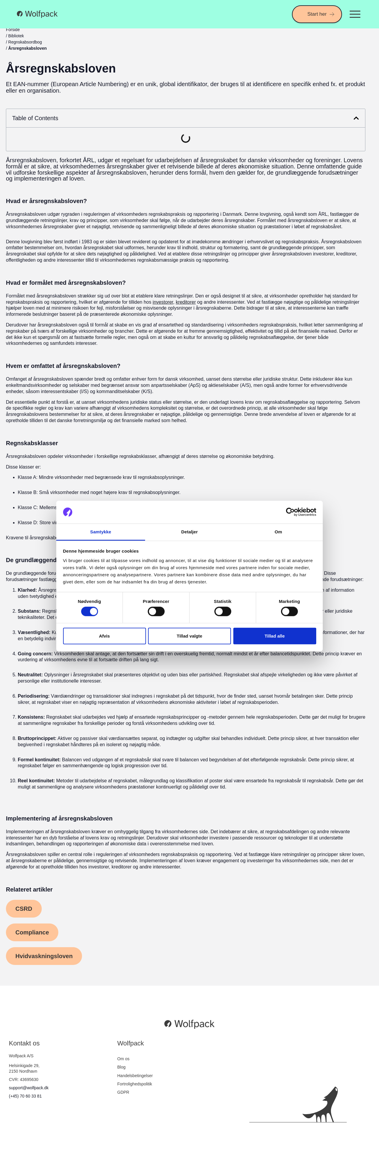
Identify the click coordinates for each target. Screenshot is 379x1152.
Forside (13, 29)
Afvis (104, 635)
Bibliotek (16, 35)
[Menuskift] (355, 14)
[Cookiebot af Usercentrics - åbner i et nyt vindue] (290, 512)
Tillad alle (274, 635)
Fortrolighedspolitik (134, 1084)
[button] (356, 118)
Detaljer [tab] (189, 531)
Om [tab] (278, 531)
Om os (123, 1058)
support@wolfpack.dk (29, 1087)
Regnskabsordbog (25, 42)
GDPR (123, 1092)
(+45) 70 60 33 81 (25, 1096)
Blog (121, 1067)
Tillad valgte (189, 635)
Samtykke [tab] (100, 531)
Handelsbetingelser (135, 1075)
